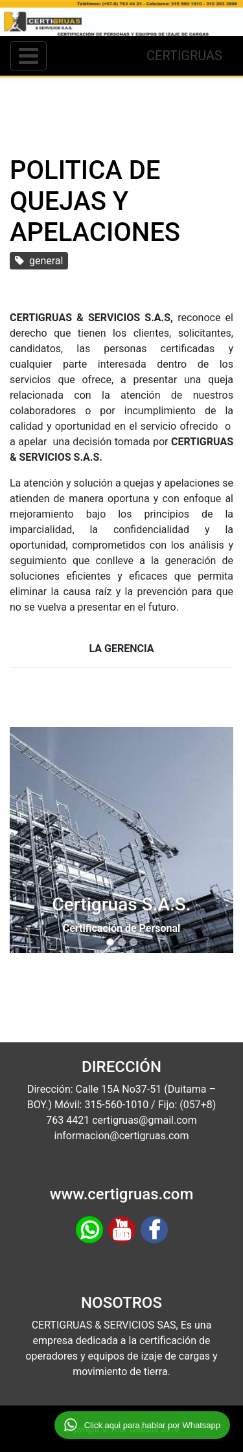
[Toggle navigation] (28, 55)
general (39, 261)
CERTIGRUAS (184, 55)
